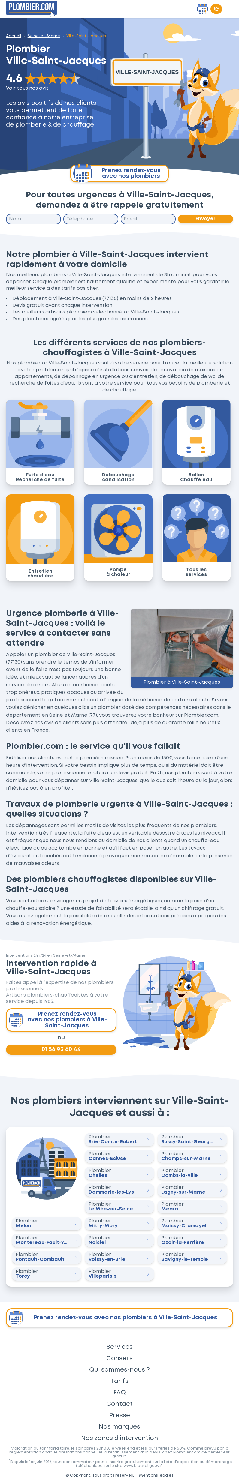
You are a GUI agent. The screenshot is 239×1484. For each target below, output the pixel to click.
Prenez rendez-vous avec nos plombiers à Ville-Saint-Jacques (58, 1019)
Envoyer (205, 219)
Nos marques (119, 1426)
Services (120, 1347)
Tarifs (120, 1381)
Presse (119, 1415)
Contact (119, 1404)
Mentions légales (156, 1475)
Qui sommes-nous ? (119, 1369)
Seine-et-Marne (44, 36)
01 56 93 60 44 (61, 1049)
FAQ (119, 1392)
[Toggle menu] (229, 9)
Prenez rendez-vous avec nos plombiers (117, 173)
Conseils (119, 1358)
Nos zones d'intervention (119, 1438)
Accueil (13, 36)
